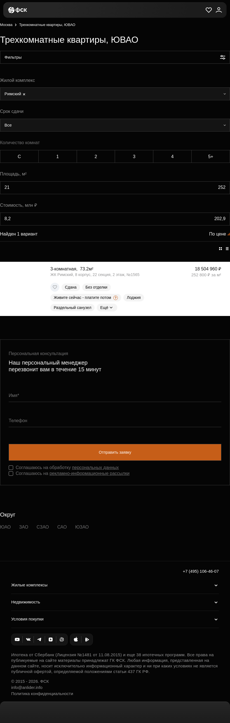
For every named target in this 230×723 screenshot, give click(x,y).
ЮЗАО (82, 527)
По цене (217, 234)
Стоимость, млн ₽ (18, 205)
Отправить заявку (115, 452)
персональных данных (95, 467)
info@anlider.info (27, 687)
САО (62, 527)
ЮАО (5, 527)
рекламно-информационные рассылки (90, 473)
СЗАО (43, 527)
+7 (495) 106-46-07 (201, 571)
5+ (210, 156)
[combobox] (115, 93)
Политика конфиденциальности (42, 693)
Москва (6, 25)
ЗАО (23, 527)
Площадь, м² (13, 174)
